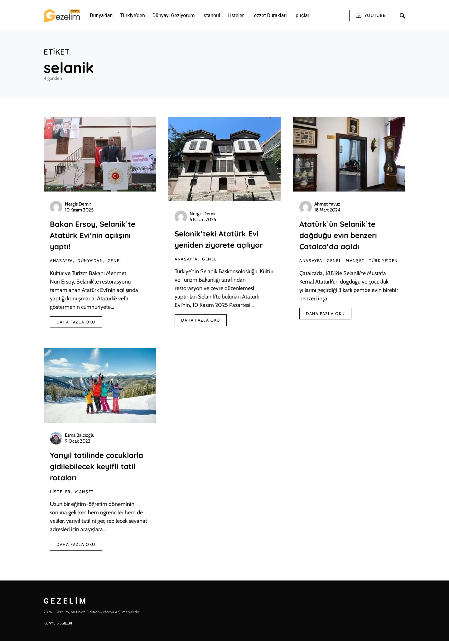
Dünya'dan (90, 260)
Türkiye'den (383, 260)
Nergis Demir (78, 204)
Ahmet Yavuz (327, 204)
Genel (115, 260)
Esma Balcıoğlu (79, 435)
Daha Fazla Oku (75, 321)
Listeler (60, 491)
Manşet (355, 260)
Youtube (371, 15)
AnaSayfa (61, 260)
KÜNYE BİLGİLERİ (58, 623)
